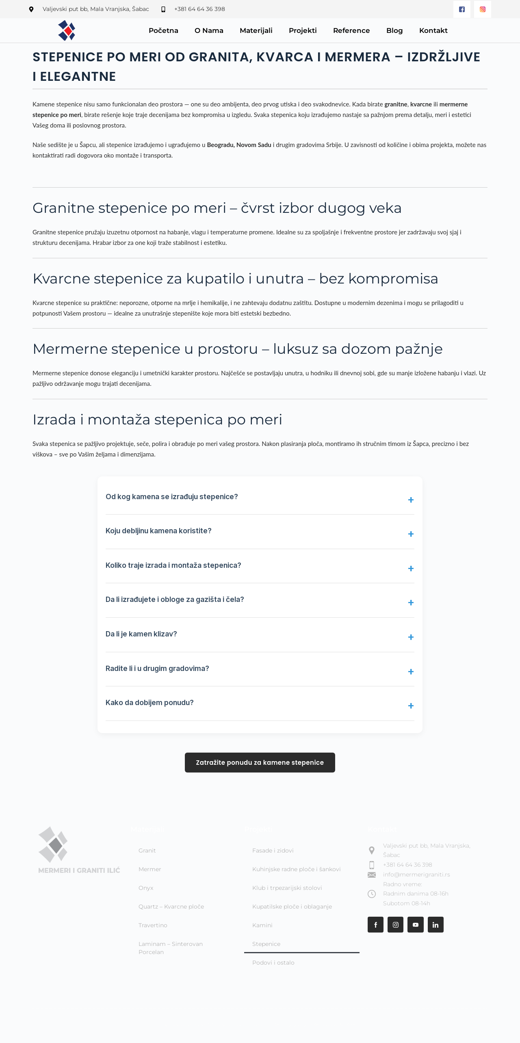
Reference (351, 30)
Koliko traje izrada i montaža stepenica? (173, 565)
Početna (163, 30)
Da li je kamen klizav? (141, 634)
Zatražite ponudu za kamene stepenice (260, 762)
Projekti (303, 30)
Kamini (262, 925)
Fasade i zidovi (273, 850)
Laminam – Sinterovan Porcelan (171, 948)
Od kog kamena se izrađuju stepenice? (172, 496)
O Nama (209, 30)
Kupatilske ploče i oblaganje (292, 906)
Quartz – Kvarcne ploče (171, 906)
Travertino (153, 925)
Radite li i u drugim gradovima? (157, 668)
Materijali (256, 30)
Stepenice (266, 944)
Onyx (146, 888)
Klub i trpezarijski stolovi (287, 888)
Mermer (150, 869)
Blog (394, 30)
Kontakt (433, 30)
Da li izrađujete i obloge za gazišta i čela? (175, 599)
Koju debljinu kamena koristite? (159, 530)
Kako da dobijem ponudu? (150, 702)
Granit (147, 850)
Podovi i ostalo (273, 962)
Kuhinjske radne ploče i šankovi (296, 869)
